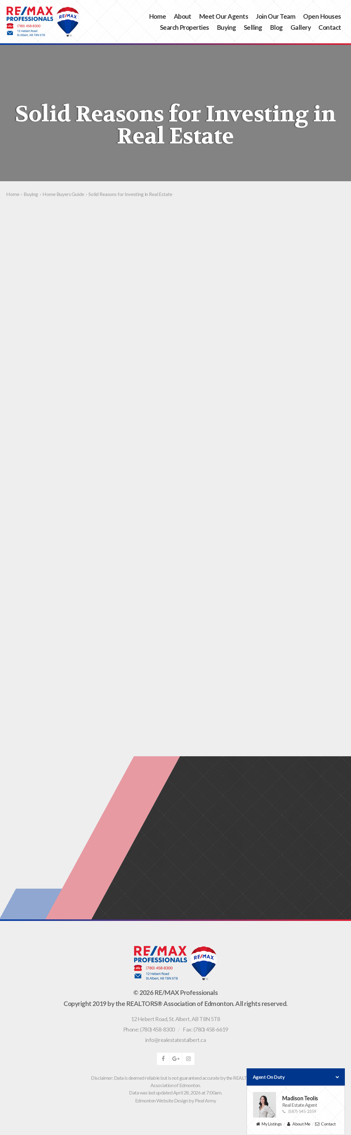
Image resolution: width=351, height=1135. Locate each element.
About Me (298, 1124)
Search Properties (184, 27)
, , (175, 1019)
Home (157, 16)
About (182, 16)
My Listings (268, 1124)
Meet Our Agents (223, 16)
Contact (329, 27)
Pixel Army (205, 1100)
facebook (163, 1059)
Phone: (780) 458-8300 (149, 1029)
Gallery (301, 27)
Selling (253, 27)
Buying (226, 27)
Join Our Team (275, 16)
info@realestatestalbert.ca (175, 1039)
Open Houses (322, 16)
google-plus (176, 1059)
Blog (276, 27)
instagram (188, 1059)
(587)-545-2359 (299, 1111)
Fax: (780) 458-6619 (205, 1029)
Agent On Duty (296, 1076)
